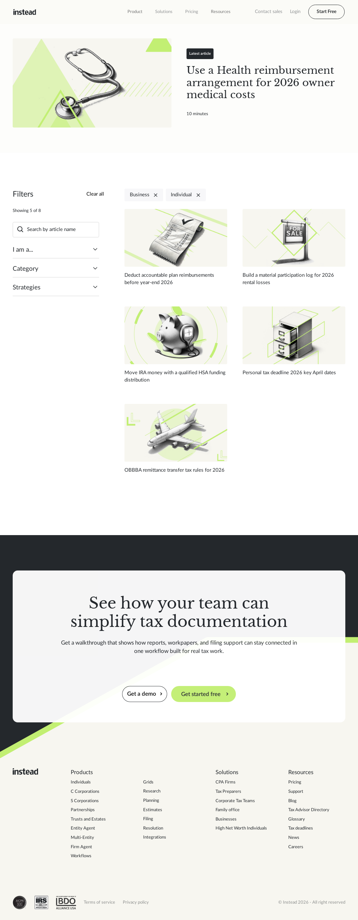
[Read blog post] (92, 83)
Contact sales (268, 11)
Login (295, 11)
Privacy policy (136, 902)
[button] (134, 12)
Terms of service (99, 902)
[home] (24, 12)
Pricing (191, 11)
